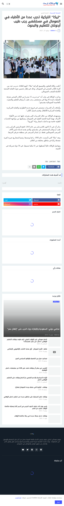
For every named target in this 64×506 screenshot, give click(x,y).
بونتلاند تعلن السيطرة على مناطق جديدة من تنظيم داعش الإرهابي (25, 397)
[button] (61, 4)
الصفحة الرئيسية (55, 13)
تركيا (46, 162)
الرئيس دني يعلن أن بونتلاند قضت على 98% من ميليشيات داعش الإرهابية (26, 369)
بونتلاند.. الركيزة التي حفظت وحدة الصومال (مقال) (31, 387)
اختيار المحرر (44, 13)
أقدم (4, 183)
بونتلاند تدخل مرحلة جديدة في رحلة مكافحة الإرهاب (30, 416)
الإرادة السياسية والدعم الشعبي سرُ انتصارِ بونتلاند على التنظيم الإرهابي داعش (27, 379)
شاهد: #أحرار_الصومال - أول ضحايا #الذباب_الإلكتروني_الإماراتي (27, 349)
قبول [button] (58, 502)
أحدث (59, 183)
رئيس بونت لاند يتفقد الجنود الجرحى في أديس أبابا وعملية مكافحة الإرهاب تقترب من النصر (26, 407)
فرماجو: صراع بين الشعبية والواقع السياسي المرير (31, 359)
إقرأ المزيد (18, 497)
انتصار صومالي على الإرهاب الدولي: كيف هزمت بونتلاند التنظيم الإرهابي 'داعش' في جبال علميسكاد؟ (27, 340)
